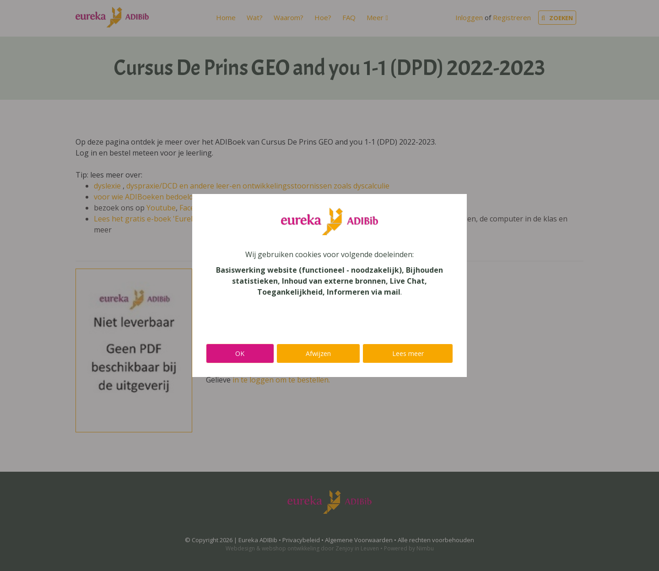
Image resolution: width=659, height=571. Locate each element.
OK (239, 353)
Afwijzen (318, 353)
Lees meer (408, 353)
